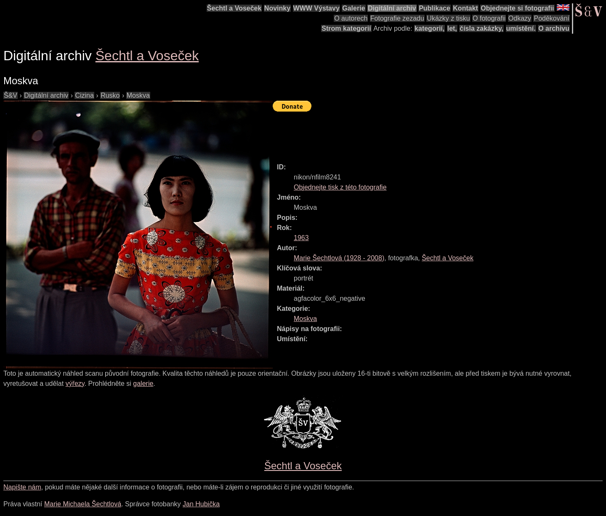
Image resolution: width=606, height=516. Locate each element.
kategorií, (429, 28)
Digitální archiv (392, 8)
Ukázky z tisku (448, 18)
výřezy (75, 383)
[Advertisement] (426, 133)
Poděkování (551, 18)
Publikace (434, 8)
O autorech (350, 18)
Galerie (353, 8)
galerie (143, 383)
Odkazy (519, 18)
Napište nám (22, 487)
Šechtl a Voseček (234, 8)
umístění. (521, 28)
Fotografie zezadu (397, 18)
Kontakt (465, 8)
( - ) (339, 258)
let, (452, 28)
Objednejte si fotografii (517, 8)
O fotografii (489, 18)
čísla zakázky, (481, 28)
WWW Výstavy (316, 8)
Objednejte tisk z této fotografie (340, 187)
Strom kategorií (346, 28)
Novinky (277, 8)
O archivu (553, 28)
